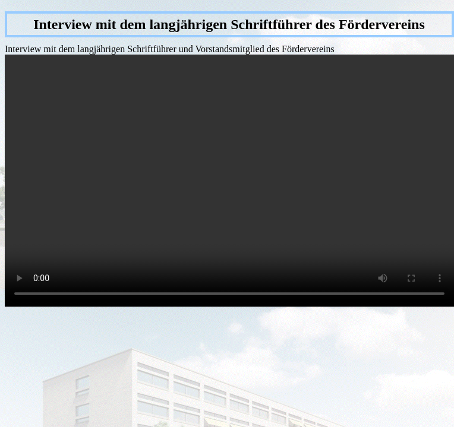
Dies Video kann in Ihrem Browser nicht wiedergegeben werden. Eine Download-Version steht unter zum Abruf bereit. (229, 181)
